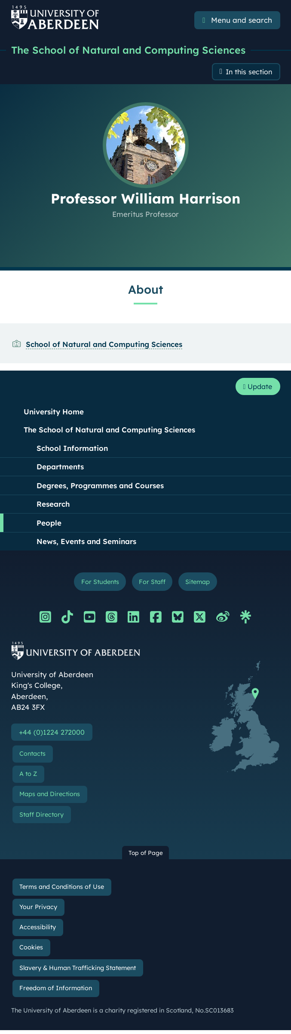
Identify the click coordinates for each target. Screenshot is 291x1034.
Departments (60, 468)
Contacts (32, 757)
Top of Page (146, 856)
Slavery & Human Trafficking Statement (77, 972)
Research (53, 506)
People (49, 524)
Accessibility (37, 931)
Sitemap (200, 584)
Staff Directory (41, 818)
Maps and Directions (49, 798)
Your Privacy (38, 911)
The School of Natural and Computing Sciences (131, 50)
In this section (247, 72)
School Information (72, 450)
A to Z (28, 778)
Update (256, 388)
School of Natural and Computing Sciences (104, 345)
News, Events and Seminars (86, 543)
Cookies (31, 951)
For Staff (152, 584)
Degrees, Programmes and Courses (100, 487)
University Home (54, 413)
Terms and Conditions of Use (61, 890)
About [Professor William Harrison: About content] (145, 290)
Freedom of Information (55, 992)
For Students (97, 584)
